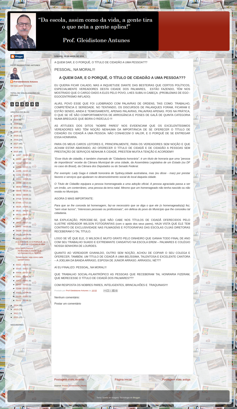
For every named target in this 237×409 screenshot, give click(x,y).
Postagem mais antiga (176, 379)
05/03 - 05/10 (22, 226)
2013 (16, 309)
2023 (16, 124)
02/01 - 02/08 (22, 292)
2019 (16, 136)
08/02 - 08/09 (22, 195)
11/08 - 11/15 (22, 171)
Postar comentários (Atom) (74, 386)
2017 (16, 144)
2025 (16, 120)
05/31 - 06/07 (22, 214)
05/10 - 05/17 (22, 222)
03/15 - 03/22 (22, 269)
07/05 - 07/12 (22, 203)
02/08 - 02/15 (22, 288)
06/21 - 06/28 (22, 211)
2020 (16, 132)
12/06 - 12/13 (22, 167)
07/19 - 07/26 (22, 199)
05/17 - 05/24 (22, 219)
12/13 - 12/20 (22, 163)
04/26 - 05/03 (22, 230)
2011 (16, 317)
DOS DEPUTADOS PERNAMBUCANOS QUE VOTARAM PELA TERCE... (29, 250)
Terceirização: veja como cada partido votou (29, 258)
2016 (16, 147)
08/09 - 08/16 (22, 191)
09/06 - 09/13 (22, 183)
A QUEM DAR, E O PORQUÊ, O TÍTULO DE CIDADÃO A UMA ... (31, 243)
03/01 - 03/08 (22, 277)
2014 (16, 305)
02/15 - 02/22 (22, 284)
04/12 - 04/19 (22, 238)
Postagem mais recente (69, 379)
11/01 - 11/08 (22, 175)
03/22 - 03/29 (22, 265)
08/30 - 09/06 (22, 187)
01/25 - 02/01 (22, 296)
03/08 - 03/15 (22, 272)
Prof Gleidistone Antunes (25, 82)
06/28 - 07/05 (22, 207)
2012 (16, 313)
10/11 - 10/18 (22, 179)
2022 (16, 128)
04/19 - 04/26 (22, 234)
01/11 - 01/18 (22, 300)
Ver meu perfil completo (21, 86)
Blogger (136, 397)
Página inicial (123, 379)
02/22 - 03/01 (22, 280)
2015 (16, 152)
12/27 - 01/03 (22, 155)
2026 (16, 116)
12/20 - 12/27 (22, 159)
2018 (16, 140)
